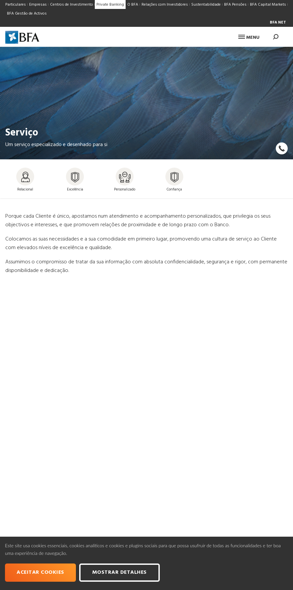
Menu (249, 37)
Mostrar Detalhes (119, 572)
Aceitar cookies (40, 572)
